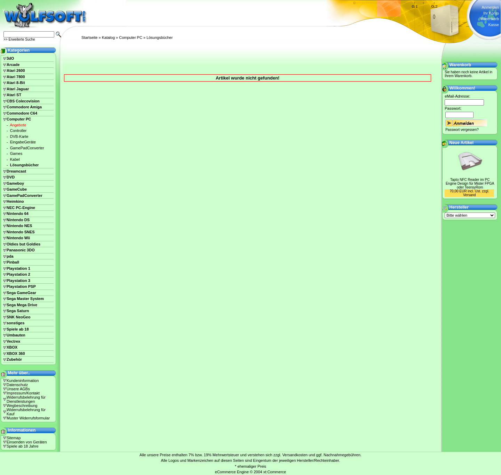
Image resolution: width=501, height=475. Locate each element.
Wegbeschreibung (22, 405)
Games (16, 153)
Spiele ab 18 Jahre (23, 446)
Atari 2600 (16, 70)
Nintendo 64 (18, 213)
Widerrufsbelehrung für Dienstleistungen (26, 399)
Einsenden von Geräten (27, 442)
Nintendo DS (18, 220)
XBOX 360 (16, 353)
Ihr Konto (491, 13)
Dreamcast (16, 171)
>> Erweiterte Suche (19, 39)
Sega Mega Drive (22, 305)
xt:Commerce (274, 472)
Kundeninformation (23, 380)
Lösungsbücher (159, 37)
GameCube (17, 189)
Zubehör (14, 359)
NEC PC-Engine (21, 208)
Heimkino (15, 201)
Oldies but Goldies (23, 244)
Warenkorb (489, 19)
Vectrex (13, 341)
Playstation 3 (18, 280)
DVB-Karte (19, 136)
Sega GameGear (21, 293)
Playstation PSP (21, 286)
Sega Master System (25, 299)
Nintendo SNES (21, 232)
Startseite (89, 37)
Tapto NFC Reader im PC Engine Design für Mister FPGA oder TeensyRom (470, 183)
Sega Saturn (18, 311)
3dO (10, 58)
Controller (18, 130)
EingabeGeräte (23, 142)
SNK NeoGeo (18, 317)
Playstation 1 (18, 268)
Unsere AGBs (18, 389)
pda (10, 256)
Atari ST (14, 95)
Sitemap (14, 438)
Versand (469, 195)
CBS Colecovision (23, 101)
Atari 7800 (16, 77)
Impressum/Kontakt (23, 393)
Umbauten (16, 335)
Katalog (108, 37)
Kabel (15, 159)
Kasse (493, 25)
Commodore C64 (22, 113)
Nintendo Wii (18, 238)
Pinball (13, 262)
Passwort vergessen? (462, 130)
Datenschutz (17, 385)
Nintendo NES (19, 226)
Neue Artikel (462, 142)
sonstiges (15, 323)
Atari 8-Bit (16, 83)
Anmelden (490, 7)
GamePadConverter (27, 148)
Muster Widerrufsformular (28, 418)
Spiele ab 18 (18, 329)
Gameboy (15, 183)
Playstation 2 (18, 274)
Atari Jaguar (18, 89)
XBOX (12, 347)
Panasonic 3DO (21, 250)
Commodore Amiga (24, 107)
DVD (11, 177)
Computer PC (130, 37)
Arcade (13, 64)
